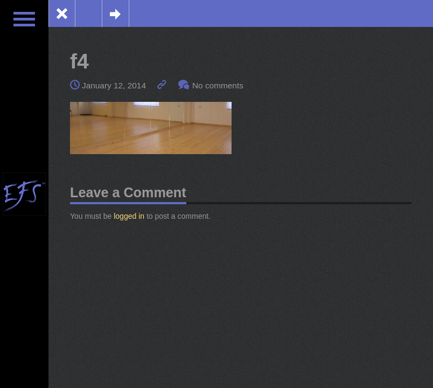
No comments (217, 85)
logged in (129, 216)
